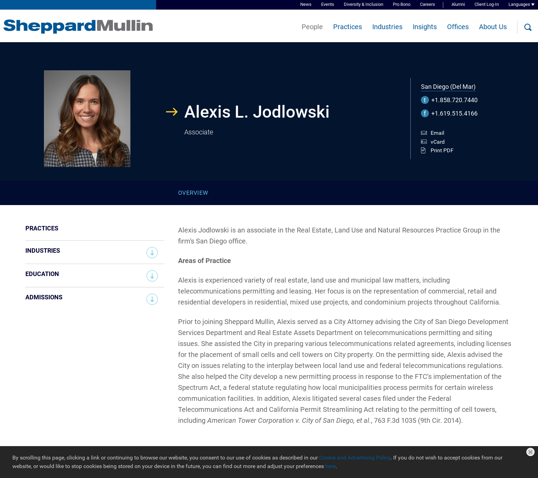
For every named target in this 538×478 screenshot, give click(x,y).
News (306, 4)
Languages (519, 4)
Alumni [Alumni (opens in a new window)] (458, 4)
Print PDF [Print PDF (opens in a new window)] (442, 150)
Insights (425, 27)
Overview (193, 192)
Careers (427, 4)
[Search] (528, 27)
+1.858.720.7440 (454, 100)
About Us (493, 27)
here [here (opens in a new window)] (330, 466)
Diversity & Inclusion (363, 4)
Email (437, 133)
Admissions (43, 297)
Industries (387, 27)
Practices (347, 27)
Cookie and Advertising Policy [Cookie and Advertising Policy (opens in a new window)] (354, 457)
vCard (438, 142)
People (312, 27)
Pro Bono (401, 4)
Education (42, 273)
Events (327, 4)
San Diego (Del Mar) (448, 86)
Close (530, 452)
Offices (458, 27)
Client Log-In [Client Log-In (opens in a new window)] (487, 4)
